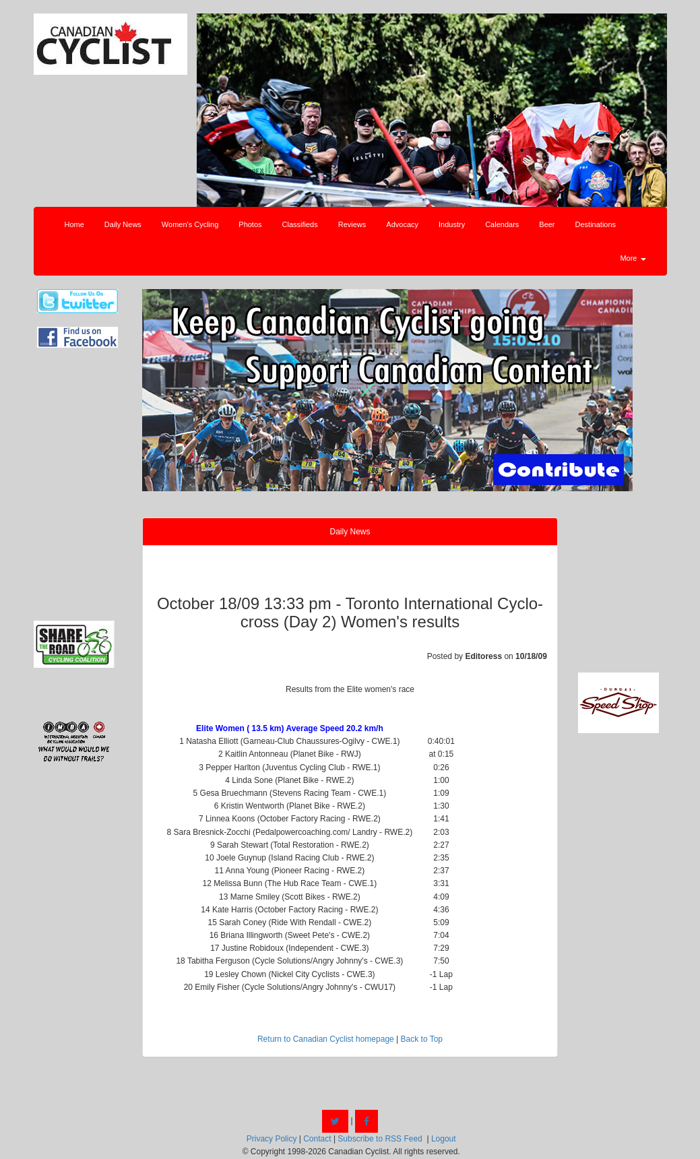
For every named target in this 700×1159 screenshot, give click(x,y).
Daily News (122, 224)
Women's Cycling (190, 224)
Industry (452, 224)
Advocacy (402, 224)
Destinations (595, 224)
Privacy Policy (272, 1139)
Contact (317, 1139)
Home (74, 224)
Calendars (502, 224)
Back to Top (422, 1039)
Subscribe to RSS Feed (380, 1139)
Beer (546, 224)
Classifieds (300, 224)
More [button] (632, 258)
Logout (443, 1139)
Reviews (352, 224)
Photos (249, 224)
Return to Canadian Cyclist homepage (325, 1039)
